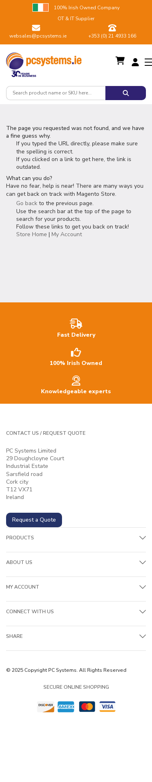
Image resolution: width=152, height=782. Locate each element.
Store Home (31, 234)
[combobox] (55, 93)
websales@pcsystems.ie (37, 36)
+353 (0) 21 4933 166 (112, 36)
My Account (66, 234)
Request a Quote (34, 520)
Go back (26, 203)
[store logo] (43, 58)
